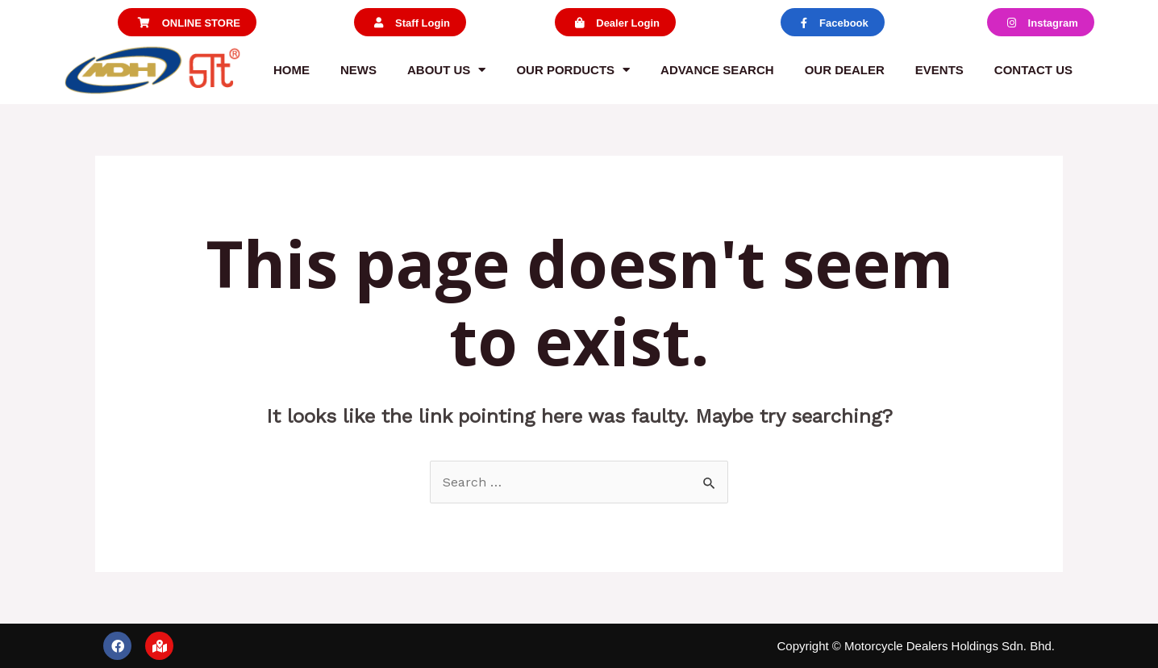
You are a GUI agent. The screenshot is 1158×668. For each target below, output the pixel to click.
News (358, 70)
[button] (187, 22)
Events (939, 70)
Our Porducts (573, 70)
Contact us (1033, 70)
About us (446, 70)
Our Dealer (845, 70)
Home (291, 70)
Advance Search (717, 70)
